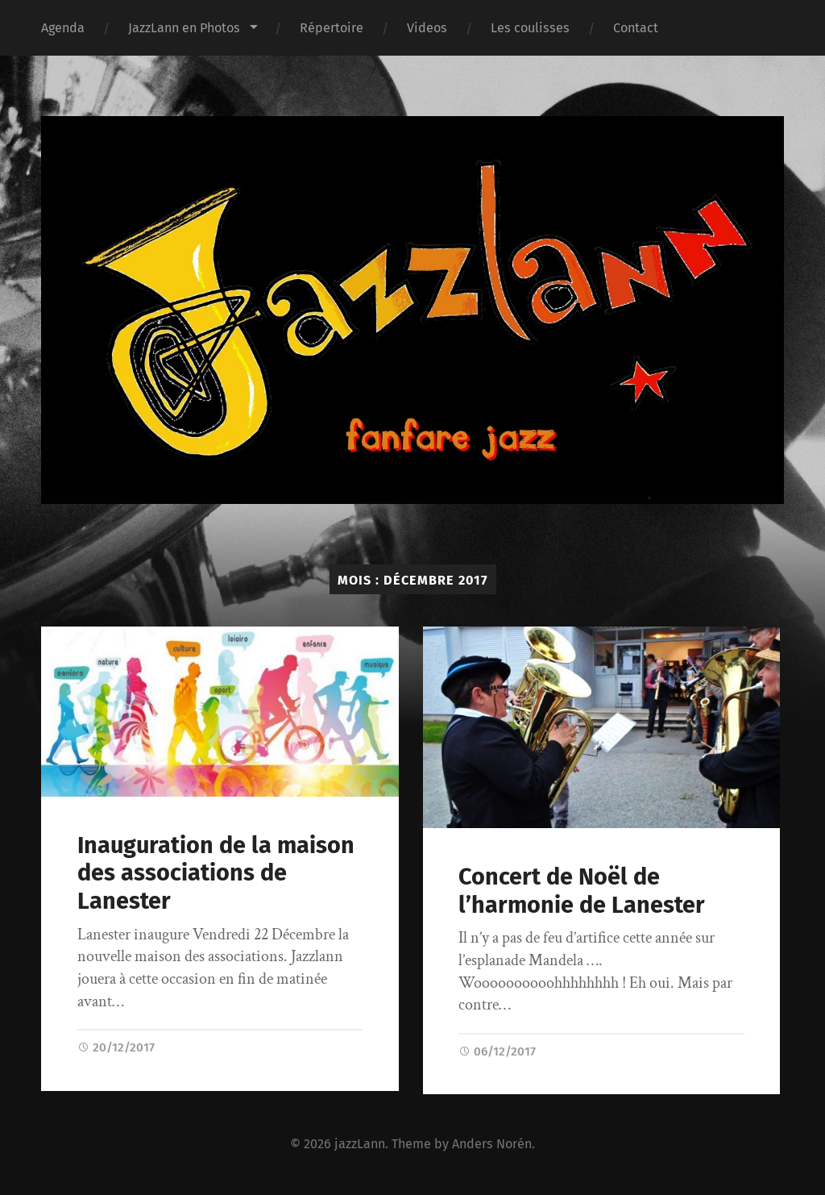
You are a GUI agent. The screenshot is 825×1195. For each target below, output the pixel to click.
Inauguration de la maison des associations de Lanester (215, 873)
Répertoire (331, 27)
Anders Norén (492, 1143)
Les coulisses (530, 27)
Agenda (63, 27)
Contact (635, 27)
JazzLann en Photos (184, 27)
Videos (427, 27)
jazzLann (359, 1143)
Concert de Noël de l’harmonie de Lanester (581, 891)
